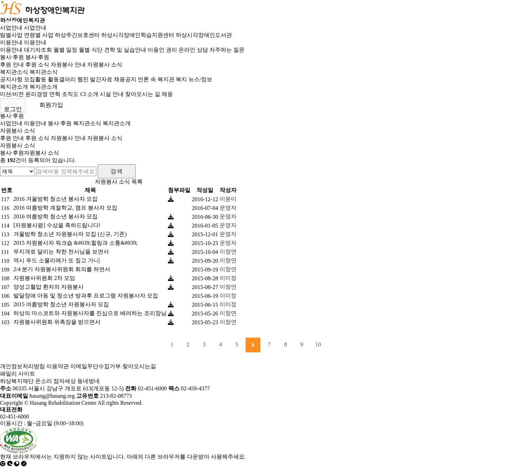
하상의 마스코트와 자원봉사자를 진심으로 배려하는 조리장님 (90, 313)
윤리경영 (36, 94)
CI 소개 (89, 94)
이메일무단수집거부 (95, 366)
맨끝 (350, 345)
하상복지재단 (17, 381)
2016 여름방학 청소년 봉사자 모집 (55, 216)
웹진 (83, 79)
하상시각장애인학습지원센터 (137, 35)
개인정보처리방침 (22, 366)
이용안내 (11, 42)
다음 (334, 345)
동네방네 (88, 381)
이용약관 (57, 366)
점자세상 (64, 381)
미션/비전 (12, 94)
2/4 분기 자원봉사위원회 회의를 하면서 (61, 269)
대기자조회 (38, 50)
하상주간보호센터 (77, 35)
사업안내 (11, 28)
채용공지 (125, 79)
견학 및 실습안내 (125, 50)
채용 (167, 94)
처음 (155, 345)
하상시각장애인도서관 (204, 35)
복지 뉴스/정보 (194, 79)
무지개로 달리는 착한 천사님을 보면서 (61, 252)
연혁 (54, 94)
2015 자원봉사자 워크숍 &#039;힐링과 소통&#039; (75, 243)
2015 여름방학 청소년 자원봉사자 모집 (61, 304)
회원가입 (51, 105)
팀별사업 (11, 35)
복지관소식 (14, 72)
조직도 (70, 94)
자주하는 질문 (227, 50)
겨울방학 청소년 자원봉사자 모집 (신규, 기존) (70, 234)
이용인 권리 (162, 50)
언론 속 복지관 (156, 79)
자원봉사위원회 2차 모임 (44, 278)
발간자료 (101, 79)
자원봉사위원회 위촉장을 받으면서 (56, 322)
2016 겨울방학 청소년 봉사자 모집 (55, 199)
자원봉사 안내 (68, 65)
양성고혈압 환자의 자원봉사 (48, 287)
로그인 (13, 109)
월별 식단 (91, 50)
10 (318, 344)
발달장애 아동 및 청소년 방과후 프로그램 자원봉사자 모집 (85, 296)
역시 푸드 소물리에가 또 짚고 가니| (56, 260)
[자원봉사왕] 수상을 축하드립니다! (56, 225)
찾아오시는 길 (142, 94)
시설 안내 (112, 94)
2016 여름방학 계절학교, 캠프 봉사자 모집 (65, 208)
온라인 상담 (193, 50)
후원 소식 (37, 65)
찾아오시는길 (139, 366)
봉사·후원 (12, 57)
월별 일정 (65, 50)
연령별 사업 (38, 35)
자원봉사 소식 (104, 65)
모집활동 (35, 79)
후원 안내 (12, 65)
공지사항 (11, 79)
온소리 (43, 381)
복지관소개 (14, 87)
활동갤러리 (62, 79)
